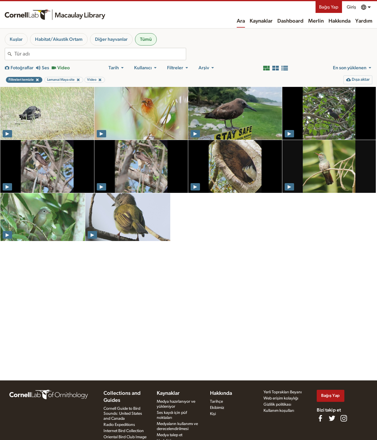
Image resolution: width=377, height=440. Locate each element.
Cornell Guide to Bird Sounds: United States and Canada (123, 414)
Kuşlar (16, 39)
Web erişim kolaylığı (280, 398)
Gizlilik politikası (277, 404)
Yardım (363, 21)
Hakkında (339, 21)
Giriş (351, 7)
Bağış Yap (328, 7)
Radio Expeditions (119, 425)
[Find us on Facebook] (320, 418)
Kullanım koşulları (278, 411)
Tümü (146, 39)
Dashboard (290, 21)
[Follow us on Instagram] (343, 418)
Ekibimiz (217, 408)
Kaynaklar (261, 21)
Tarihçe (216, 401)
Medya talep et (169, 435)
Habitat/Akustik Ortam (59, 39)
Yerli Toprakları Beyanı (282, 392)
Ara (241, 21)
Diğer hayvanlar (111, 39)
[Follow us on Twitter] (332, 418)
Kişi (213, 414)
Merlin (316, 21)
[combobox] (100, 54)
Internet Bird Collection (124, 431)
